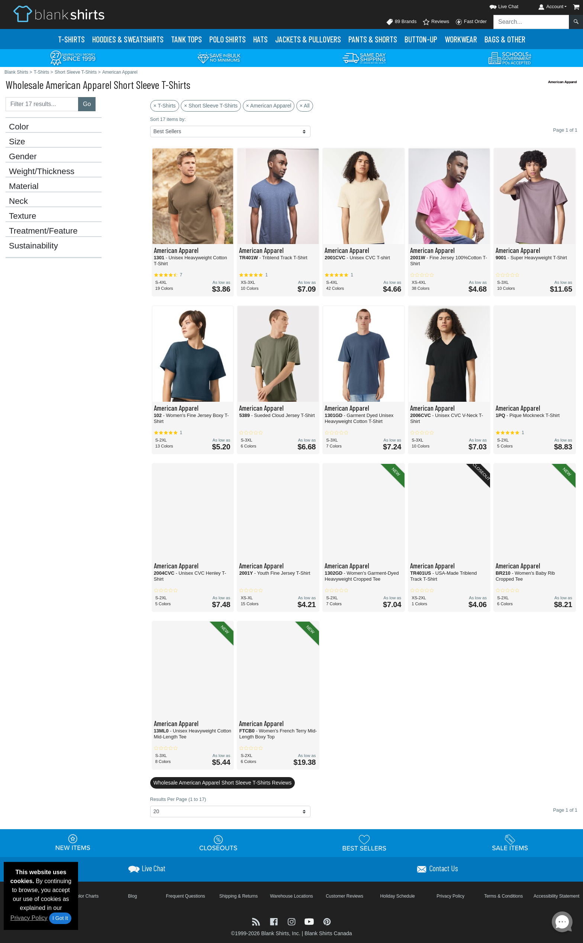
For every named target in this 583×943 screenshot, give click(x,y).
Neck (18, 201)
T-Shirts (71, 39)
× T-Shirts (165, 106)
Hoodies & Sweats (128, 39)
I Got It (60, 918)
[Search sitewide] (531, 22)
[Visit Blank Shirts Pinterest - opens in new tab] (327, 921)
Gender (23, 157)
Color (19, 127)
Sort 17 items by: (168, 119)
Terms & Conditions (503, 896)
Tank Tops (186, 39)
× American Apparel (269, 106)
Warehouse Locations (291, 896)
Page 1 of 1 (565, 810)
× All (305, 106)
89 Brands (401, 22)
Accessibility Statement (556, 896)
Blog (132, 896)
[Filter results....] (42, 104)
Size (17, 142)
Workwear (461, 39)
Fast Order (471, 22)
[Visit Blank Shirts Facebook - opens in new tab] (275, 921)
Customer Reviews (344, 896)
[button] (497, 5)
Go (87, 104)
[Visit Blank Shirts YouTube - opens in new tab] (310, 921)
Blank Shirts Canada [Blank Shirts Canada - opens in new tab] (328, 933)
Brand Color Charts (79, 896)
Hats (260, 39)
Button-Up (421, 39)
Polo (227, 39)
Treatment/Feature (43, 231)
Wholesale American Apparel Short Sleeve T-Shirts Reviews (223, 783)
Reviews (435, 22)
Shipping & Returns (238, 896)
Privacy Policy (29, 918)
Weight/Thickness (41, 171)
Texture (22, 216)
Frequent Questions (185, 896)
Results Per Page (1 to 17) (178, 799)
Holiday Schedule (397, 896)
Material (24, 186)
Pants (372, 39)
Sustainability (33, 246)
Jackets (308, 39)
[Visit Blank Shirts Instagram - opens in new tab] (292, 921)
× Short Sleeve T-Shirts (211, 106)
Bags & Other (504, 39)
